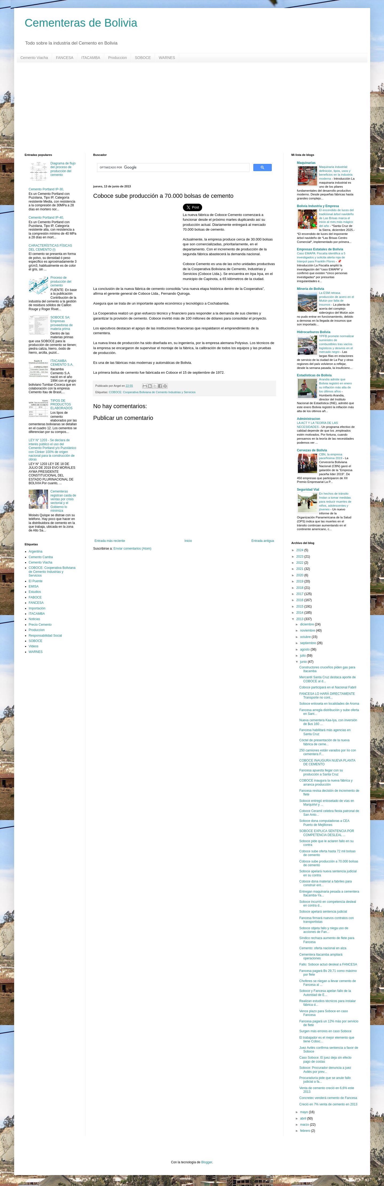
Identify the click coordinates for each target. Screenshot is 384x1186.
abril (303, 1118)
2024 (300, 550)
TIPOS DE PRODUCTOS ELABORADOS (61, 404)
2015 (300, 606)
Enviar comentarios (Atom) (132, 548)
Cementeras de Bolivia (81, 23)
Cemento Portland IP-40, (46, 217)
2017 (300, 594)
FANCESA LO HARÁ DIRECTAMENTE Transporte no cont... (327, 695)
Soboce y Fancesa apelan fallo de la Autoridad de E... (325, 992)
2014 (300, 612)
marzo (305, 1124)
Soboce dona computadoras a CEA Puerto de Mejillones (324, 822)
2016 (300, 600)
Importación (37, 608)
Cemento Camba (41, 557)
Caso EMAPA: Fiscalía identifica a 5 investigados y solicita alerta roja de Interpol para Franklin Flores (321, 257)
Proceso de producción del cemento (60, 281)
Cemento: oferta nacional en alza (322, 948)
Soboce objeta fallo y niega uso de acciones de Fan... (323, 930)
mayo (304, 1112)
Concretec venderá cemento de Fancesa (328, 1098)
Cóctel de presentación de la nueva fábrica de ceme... (324, 742)
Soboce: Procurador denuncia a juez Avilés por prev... (325, 1069)
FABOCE (35, 597)
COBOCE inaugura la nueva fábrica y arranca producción (325, 782)
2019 (300, 581)
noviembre (308, 630)
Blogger (206, 1162)
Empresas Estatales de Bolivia (320, 249)
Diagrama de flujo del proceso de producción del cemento (62, 169)
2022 (300, 563)
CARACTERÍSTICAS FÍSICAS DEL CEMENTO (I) (50, 247)
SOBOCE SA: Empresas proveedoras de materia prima (61, 323)
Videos (33, 646)
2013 (300, 619)
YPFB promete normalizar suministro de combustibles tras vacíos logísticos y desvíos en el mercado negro (336, 343)
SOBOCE (143, 58)
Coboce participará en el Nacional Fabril (327, 687)
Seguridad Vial (308, 489)
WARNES (167, 58)
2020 (300, 575)
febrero (305, 1131)
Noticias (34, 619)
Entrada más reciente (110, 541)
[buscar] (173, 167)
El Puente (36, 581)
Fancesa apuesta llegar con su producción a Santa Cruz (321, 772)
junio (304, 662)
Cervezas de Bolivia (312, 450)
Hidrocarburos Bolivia (313, 332)
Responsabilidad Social (45, 635)
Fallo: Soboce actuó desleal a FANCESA (328, 964)
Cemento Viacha (34, 58)
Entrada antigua (262, 541)
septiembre (308, 643)
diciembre (307, 624)
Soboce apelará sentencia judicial (323, 911)
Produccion (117, 58)
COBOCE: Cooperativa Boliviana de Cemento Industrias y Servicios (152, 392)
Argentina (35, 551)
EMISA (34, 586)
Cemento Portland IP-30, (46, 189)
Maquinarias (306, 163)
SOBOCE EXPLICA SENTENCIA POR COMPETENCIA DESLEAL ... (326, 833)
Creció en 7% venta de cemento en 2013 (328, 1104)
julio (303, 655)
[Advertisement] (185, 107)
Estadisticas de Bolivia (314, 375)
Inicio (188, 541)
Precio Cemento (40, 625)
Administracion (308, 419)
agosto (305, 649)
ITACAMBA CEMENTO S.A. (61, 363)
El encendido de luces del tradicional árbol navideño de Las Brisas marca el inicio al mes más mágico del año (336, 217)
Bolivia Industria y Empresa (318, 206)
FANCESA (64, 58)
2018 (300, 588)
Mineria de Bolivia (310, 289)
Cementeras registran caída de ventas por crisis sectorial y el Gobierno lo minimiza (63, 501)
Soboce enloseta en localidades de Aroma (329, 704)
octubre (305, 637)
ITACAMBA (90, 58)
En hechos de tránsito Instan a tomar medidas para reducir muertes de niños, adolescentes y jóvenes (335, 501)
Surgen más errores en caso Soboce (325, 1031)
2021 (300, 569)
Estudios (35, 592)
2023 (300, 556)
